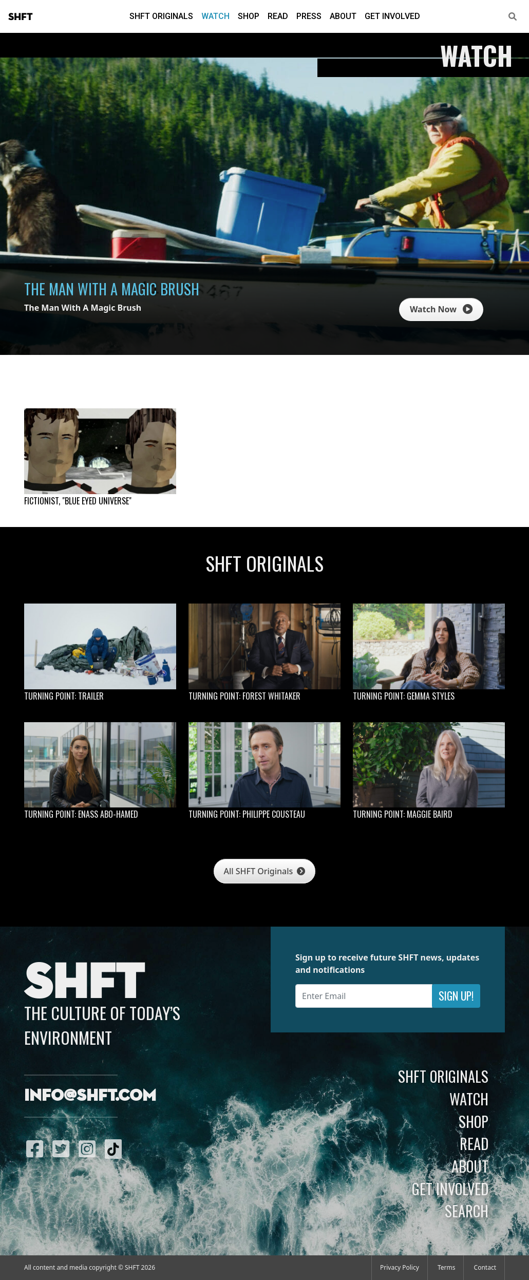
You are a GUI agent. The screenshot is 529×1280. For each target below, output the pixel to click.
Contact (485, 1267)
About (343, 16)
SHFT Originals (161, 16)
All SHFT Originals (265, 871)
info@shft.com (90, 1096)
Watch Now (441, 309)
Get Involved (392, 16)
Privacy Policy (399, 1267)
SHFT (20, 17)
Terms (447, 1267)
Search (466, 1210)
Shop (248, 16)
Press (309, 16)
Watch (215, 16)
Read (278, 16)
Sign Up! (456, 996)
